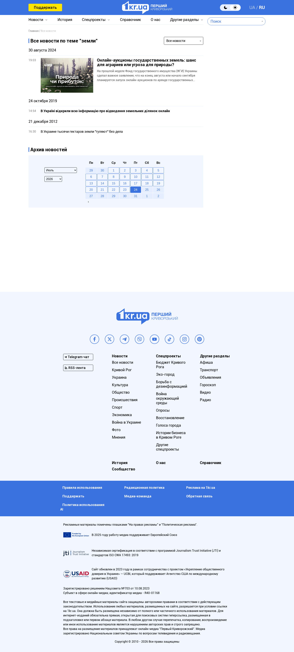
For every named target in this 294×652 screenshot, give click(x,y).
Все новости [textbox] (175, 41)
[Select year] (53, 179)
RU (262, 7)
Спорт (117, 407)
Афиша (206, 362)
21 (102, 189)
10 (135, 176)
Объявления (210, 377)
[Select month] (60, 170)
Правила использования (82, 488)
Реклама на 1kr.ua (200, 488)
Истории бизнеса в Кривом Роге (171, 435)
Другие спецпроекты (167, 447)
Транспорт (209, 370)
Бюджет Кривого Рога (170, 364)
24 (135, 189)
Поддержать (45, 7)
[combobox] (234, 21)
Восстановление (170, 418)
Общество (121, 392)
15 (113, 183)
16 (125, 183)
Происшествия (124, 400)
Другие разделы (184, 19)
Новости (35, 19)
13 (91, 183)
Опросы (163, 410)
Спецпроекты (94, 19)
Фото (116, 430)
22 (113, 189)
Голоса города (168, 425)
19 (158, 183)
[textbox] (234, 21)
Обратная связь (199, 496)
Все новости (122, 362)
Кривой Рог (122, 370)
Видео (205, 392)
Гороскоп (208, 385)
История (65, 19)
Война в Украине (126, 422)
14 (102, 183)
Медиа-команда (137, 496)
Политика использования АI (82, 507)
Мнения (118, 437)
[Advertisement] (236, 128)
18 (147, 183)
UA (252, 7)
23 (125, 189)
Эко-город (165, 374)
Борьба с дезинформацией (171, 384)
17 (135, 183)
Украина (119, 377)
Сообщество (123, 469)
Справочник (130, 19)
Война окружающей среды (167, 398)
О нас (155, 19)
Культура (120, 385)
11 (147, 176)
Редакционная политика (144, 488)
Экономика (122, 415)
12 (158, 176)
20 (91, 189)
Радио (205, 400)
